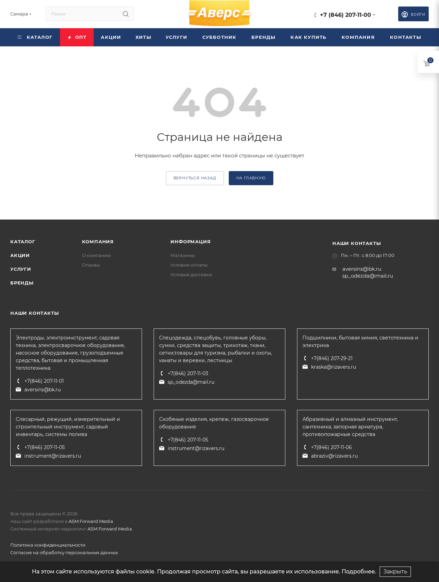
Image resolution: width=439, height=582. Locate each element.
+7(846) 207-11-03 (188, 373)
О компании (96, 255)
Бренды (22, 283)
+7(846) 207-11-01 (44, 381)
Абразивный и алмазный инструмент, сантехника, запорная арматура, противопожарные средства (350, 426)
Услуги (20, 269)
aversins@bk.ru (361, 269)
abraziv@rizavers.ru (334, 456)
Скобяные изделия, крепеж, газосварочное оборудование (214, 423)
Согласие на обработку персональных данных (64, 552)
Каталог (22, 241)
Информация (190, 241)
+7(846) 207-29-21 (332, 358)
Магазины (182, 255)
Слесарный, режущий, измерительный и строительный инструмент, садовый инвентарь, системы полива (68, 426)
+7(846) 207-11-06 (331, 447)
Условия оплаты (188, 265)
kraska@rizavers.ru (333, 367)
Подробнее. (359, 571)
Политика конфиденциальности (47, 545)
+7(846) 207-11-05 (44, 447)
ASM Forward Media (91, 521)
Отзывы (91, 265)
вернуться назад (195, 178)
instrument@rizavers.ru (52, 456)
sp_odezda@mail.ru (367, 275)
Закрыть (395, 571)
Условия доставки (191, 274)
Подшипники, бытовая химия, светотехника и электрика (360, 341)
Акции (20, 255)
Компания (98, 241)
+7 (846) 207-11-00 (345, 15)
